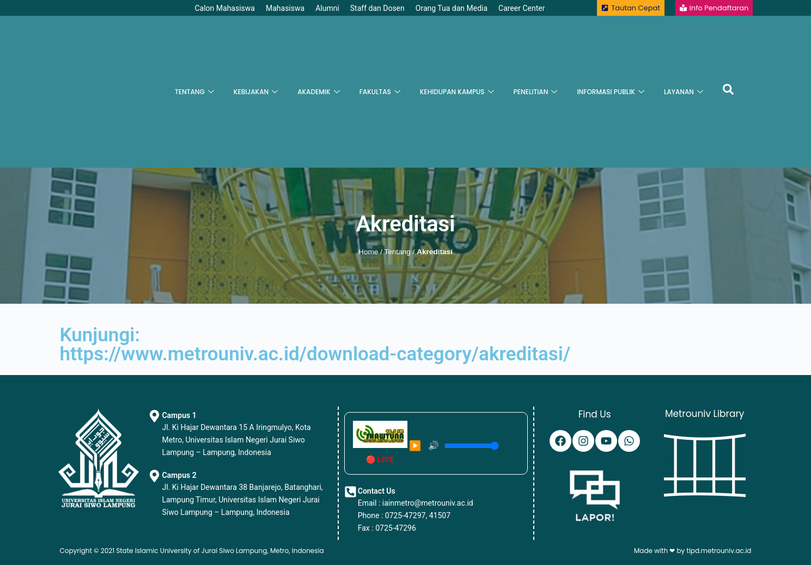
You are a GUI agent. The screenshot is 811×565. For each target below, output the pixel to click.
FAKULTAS (379, 92)
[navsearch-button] (728, 92)
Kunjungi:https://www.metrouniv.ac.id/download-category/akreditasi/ (315, 344)
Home (368, 252)
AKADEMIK (318, 92)
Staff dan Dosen (377, 8)
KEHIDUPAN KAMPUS (457, 92)
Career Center (521, 8)
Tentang (397, 252)
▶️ (415, 445)
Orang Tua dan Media (451, 8)
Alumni (327, 8)
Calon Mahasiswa (224, 8)
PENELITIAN (536, 92)
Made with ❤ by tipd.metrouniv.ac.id (692, 550)
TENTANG (194, 92)
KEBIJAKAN (256, 92)
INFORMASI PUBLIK (610, 92)
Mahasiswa (285, 8)
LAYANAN (683, 92)
